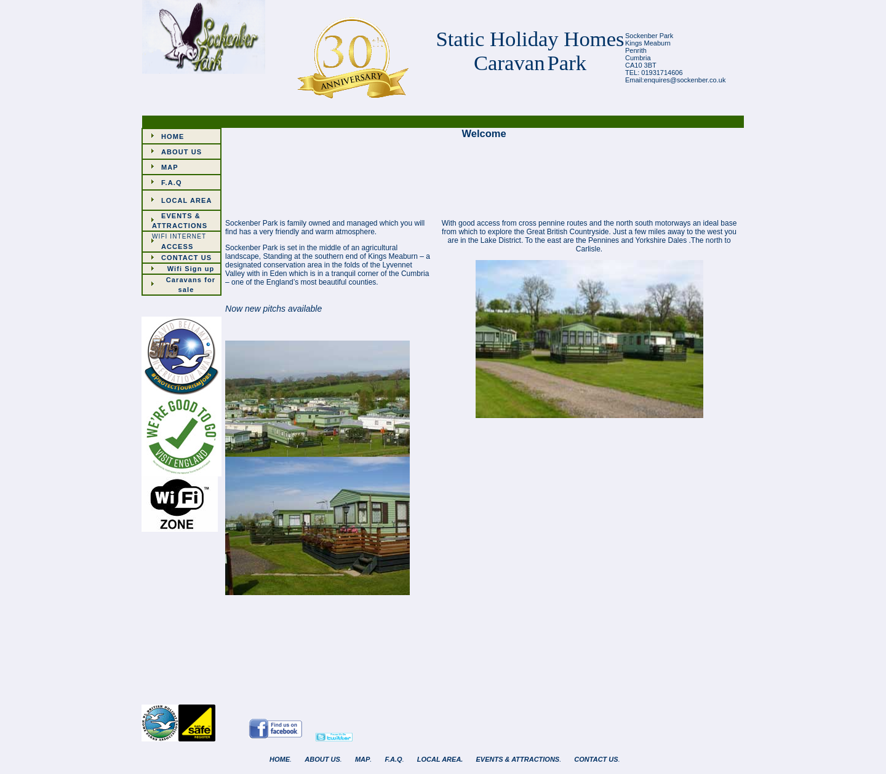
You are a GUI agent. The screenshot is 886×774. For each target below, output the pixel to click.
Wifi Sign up (191, 268)
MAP (169, 167)
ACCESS (177, 246)
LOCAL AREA (186, 200)
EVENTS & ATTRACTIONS (518, 759)
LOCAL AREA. (440, 759)
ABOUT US (181, 152)
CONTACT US (186, 257)
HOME (172, 136)
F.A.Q (171, 182)
